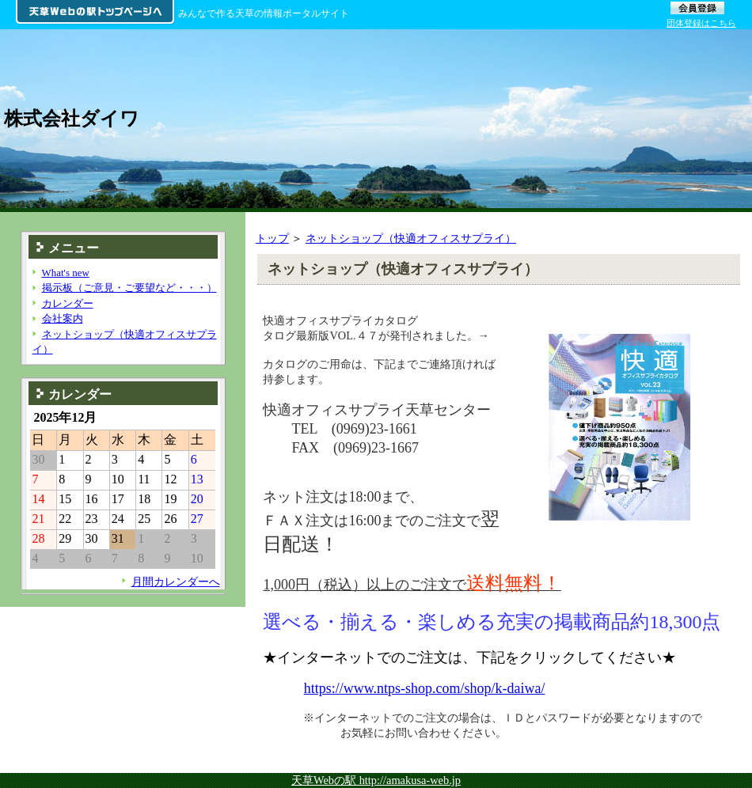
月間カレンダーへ (175, 581)
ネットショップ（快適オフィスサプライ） (411, 238)
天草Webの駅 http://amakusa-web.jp (376, 780)
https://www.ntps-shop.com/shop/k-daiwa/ (424, 688)
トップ (272, 238)
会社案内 (62, 318)
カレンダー (67, 303)
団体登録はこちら (701, 23)
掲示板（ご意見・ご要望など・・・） (129, 288)
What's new (65, 272)
